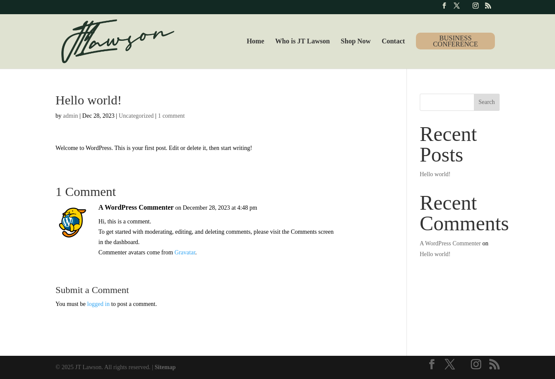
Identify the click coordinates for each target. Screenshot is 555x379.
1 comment (171, 116)
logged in (98, 304)
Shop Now (356, 41)
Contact (393, 41)
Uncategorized (136, 116)
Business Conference (455, 41)
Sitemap (165, 367)
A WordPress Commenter (135, 207)
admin (70, 116)
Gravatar (185, 252)
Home (255, 41)
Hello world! (435, 174)
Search (487, 102)
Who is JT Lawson (302, 41)
